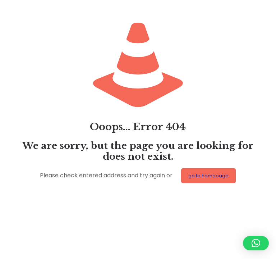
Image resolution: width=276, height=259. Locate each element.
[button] (256, 243)
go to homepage (208, 175)
